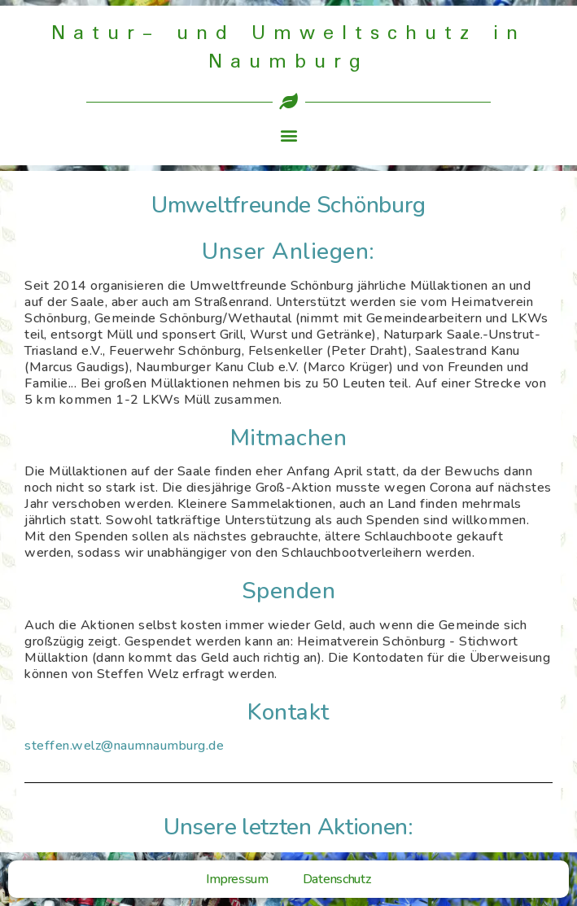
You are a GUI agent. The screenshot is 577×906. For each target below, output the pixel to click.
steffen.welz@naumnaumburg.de (124, 746)
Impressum (237, 879)
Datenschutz (337, 879)
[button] (288, 135)
